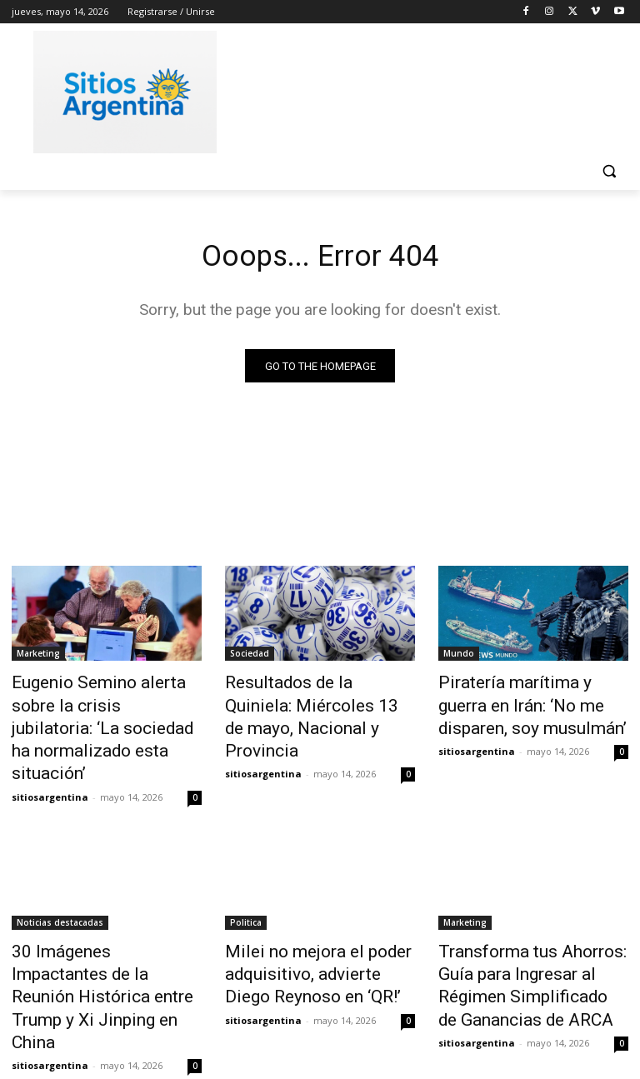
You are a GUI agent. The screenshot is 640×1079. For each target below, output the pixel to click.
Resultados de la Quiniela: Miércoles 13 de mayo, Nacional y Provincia (305, 703)
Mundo (458, 657)
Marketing (38, 657)
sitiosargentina (50, 760)
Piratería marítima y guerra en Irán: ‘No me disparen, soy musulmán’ (530, 703)
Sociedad (249, 657)
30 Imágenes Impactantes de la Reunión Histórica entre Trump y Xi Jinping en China (104, 931)
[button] (608, 171)
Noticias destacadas (60, 886)
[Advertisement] (433, 89)
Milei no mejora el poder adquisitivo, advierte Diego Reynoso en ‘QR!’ (308, 931)
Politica (246, 886)
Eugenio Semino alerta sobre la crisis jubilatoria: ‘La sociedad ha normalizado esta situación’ (107, 712)
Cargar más (320, 1026)
